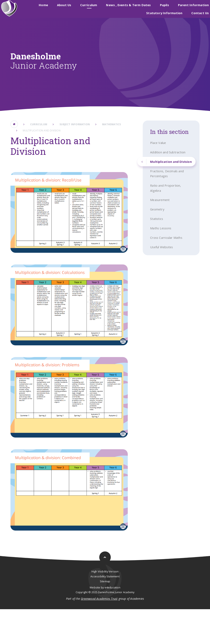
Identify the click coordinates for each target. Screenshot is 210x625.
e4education (112, 603)
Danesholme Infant (121, 7)
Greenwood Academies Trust (99, 614)
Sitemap (105, 597)
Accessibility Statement (105, 592)
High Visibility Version (105, 587)
